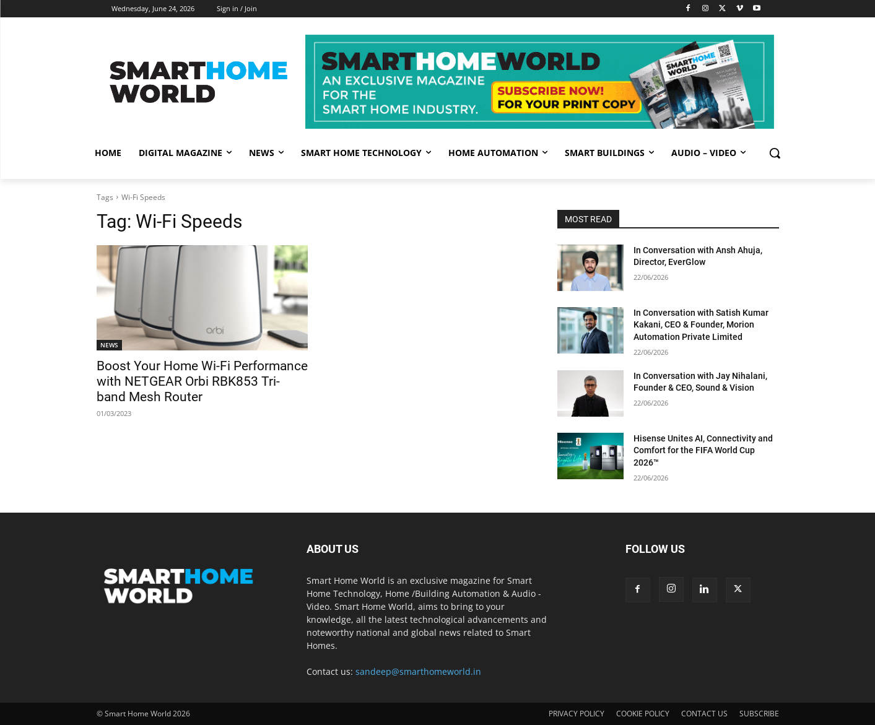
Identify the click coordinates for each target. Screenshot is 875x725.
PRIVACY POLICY (576, 713)
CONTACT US (704, 713)
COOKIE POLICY (642, 713)
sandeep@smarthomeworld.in (418, 671)
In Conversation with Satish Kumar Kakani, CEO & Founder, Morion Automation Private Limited (700, 325)
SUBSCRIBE (759, 713)
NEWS (109, 345)
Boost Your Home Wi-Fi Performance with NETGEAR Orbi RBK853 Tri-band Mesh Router (202, 381)
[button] (775, 153)
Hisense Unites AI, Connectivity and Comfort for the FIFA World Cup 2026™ (703, 450)
